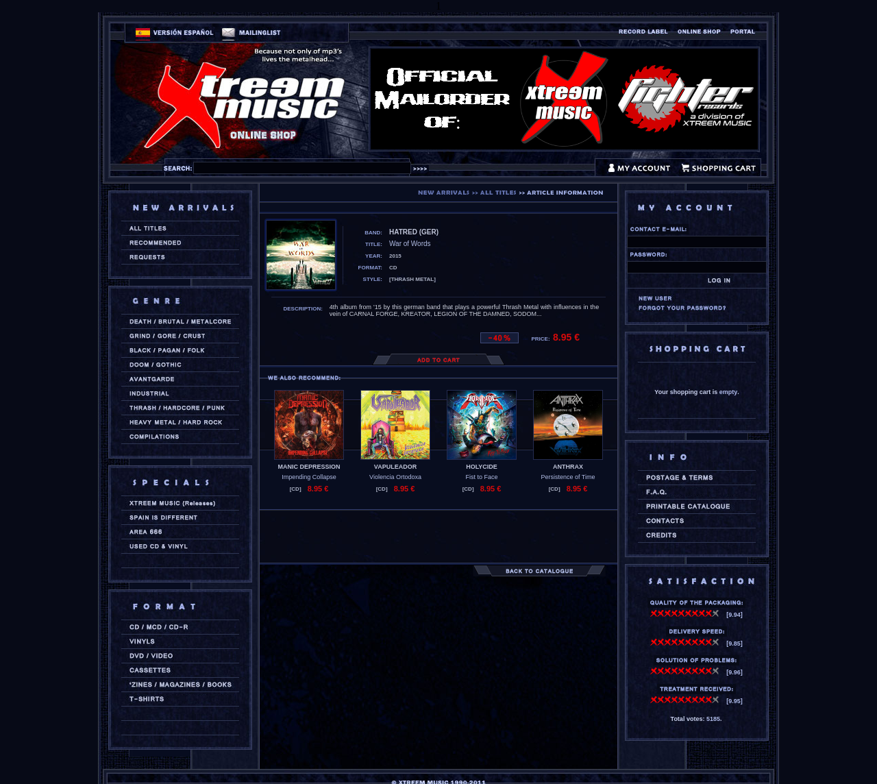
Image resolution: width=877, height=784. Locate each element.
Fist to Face (481, 477)
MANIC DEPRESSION (308, 466)
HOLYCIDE (481, 466)
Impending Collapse (309, 477)
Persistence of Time (568, 477)
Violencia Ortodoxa (395, 477)
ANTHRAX (568, 466)
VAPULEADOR (395, 466)
